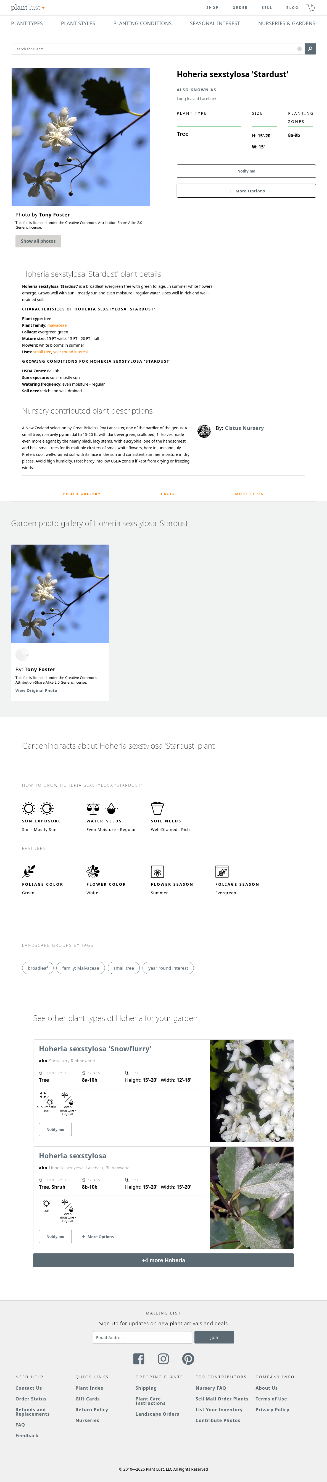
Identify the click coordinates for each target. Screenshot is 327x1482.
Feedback (27, 1436)
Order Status (31, 1399)
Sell (267, 7)
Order (240, 7)
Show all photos (38, 241)
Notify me (246, 171)
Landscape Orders (157, 1414)
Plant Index (89, 1388)
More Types (249, 494)
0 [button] (312, 5)
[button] (299, 49)
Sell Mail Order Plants (222, 1399)
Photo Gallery (82, 494)
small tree (42, 351)
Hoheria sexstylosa (73, 1155)
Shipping (146, 1388)
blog (292, 7)
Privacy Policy (272, 1410)
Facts (168, 494)
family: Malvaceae (80, 968)
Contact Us (28, 1388)
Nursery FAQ (211, 1388)
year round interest (70, 351)
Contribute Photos (218, 1420)
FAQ (20, 1425)
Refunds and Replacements (32, 1412)
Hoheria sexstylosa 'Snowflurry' (95, 1048)
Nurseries (87, 1420)
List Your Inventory (219, 1410)
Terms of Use (271, 1399)
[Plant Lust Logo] (28, 7)
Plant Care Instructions (151, 1401)
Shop (212, 7)
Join (214, 1337)
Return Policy (91, 1410)
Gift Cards (87, 1399)
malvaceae (57, 325)
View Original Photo (36, 690)
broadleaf (38, 968)
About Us (267, 1388)
